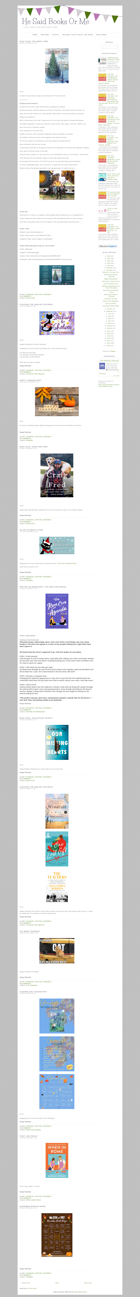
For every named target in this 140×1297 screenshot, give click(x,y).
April (109, 321)
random (29, 440)
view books (116, 375)
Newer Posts (26, 1283)
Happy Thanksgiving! (30, 380)
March (110, 323)
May (109, 318)
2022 (108, 265)
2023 (108, 263)
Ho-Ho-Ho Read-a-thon (31, 530)
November (109, 270)
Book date (30, 523)
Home (35, 35)
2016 (108, 343)
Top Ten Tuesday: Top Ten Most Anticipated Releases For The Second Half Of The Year (108, 100)
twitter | (39, 294)
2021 (108, 331)
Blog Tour (30, 298)
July (109, 313)
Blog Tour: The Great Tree (34, 41)
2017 (108, 340)
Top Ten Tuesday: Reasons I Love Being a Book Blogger (113, 159)
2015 (108, 345)
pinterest (47, 294)
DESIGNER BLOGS (80, 1292)
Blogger (113, 351)
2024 (108, 261)
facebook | (30, 294)
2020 (108, 333)
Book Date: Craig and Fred (34, 447)
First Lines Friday (33, 1200)
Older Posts (88, 1283)
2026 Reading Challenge (109, 361)
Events (55, 35)
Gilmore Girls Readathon (33, 992)
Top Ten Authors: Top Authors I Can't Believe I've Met (113, 228)
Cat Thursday (32, 985)
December (109, 267)
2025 (108, 258)
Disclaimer (101, 35)
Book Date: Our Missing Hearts (36, 718)
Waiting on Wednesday (35, 712)
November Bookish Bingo (33, 1206)
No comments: (25, 296)
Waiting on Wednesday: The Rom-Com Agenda (43, 587)
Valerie (108, 364)
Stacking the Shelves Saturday (36, 304)
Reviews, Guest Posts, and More (77, 35)
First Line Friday (29, 1136)
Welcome (45, 35)
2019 (108, 336)
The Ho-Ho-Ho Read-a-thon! (67, 563)
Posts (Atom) (33, 1288)
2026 (108, 256)
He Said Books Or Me (55, 21)
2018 (108, 338)
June (109, 316)
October (109, 309)
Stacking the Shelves (35, 374)
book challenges (33, 1130)
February (110, 325)
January (109, 328)
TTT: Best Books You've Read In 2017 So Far (113, 194)
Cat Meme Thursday (30, 931)
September (109, 311)
